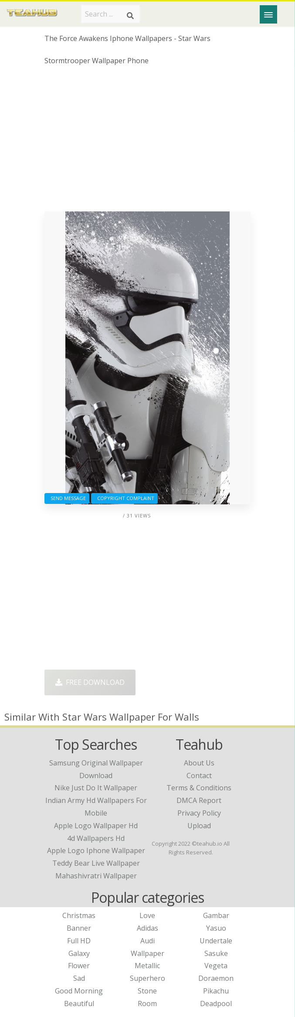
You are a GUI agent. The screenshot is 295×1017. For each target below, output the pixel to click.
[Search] (130, 16)
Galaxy (79, 953)
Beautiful (79, 1003)
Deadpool (216, 1003)
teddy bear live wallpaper (96, 863)
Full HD (79, 941)
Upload (199, 825)
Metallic (147, 965)
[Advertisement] (147, 142)
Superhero (147, 978)
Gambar (216, 915)
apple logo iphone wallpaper (96, 850)
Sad (79, 978)
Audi (147, 941)
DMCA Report (198, 800)
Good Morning (79, 991)
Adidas (147, 928)
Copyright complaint (124, 498)
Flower (79, 965)
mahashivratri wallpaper (96, 876)
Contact (199, 775)
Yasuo (216, 928)
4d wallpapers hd (96, 838)
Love (147, 915)
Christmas (78, 915)
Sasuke (216, 953)
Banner (79, 928)
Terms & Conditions (198, 788)
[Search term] (110, 14)
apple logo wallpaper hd (96, 825)
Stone (147, 991)
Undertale (216, 941)
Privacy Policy (199, 813)
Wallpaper (147, 953)
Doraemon (216, 978)
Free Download (90, 682)
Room (147, 1003)
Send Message (67, 498)
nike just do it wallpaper (95, 788)
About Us (199, 763)
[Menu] (268, 14)
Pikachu (216, 991)
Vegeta (215, 965)
